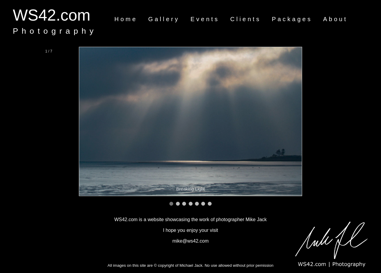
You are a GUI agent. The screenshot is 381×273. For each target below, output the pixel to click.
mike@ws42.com (190, 240)
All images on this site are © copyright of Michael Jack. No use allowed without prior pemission (190, 265)
